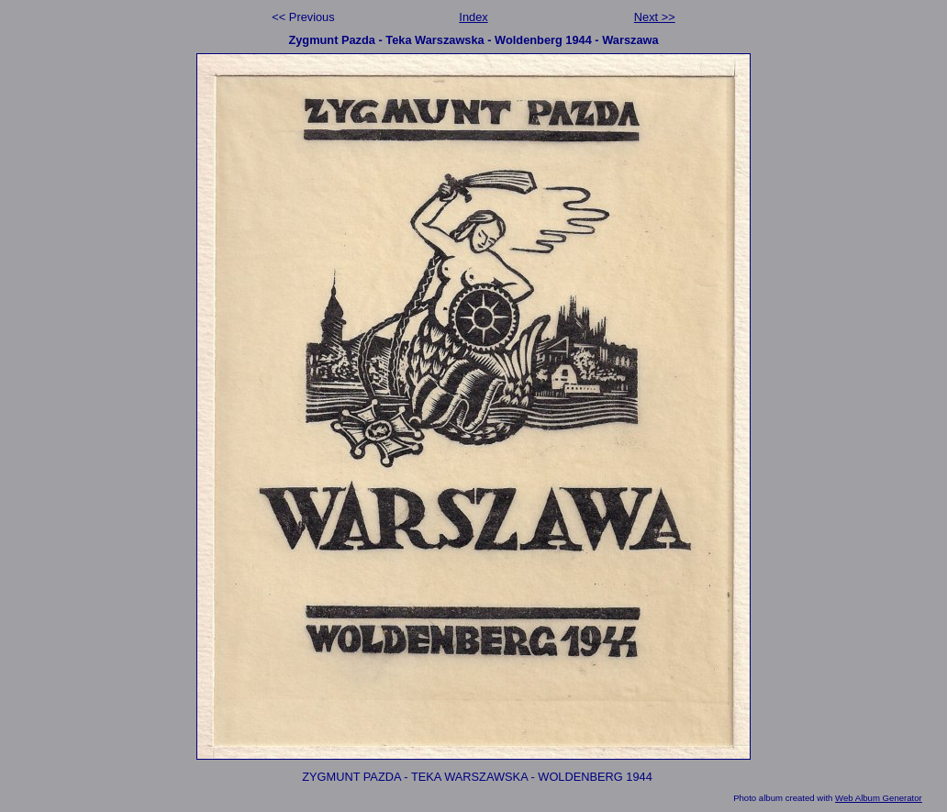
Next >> (654, 17)
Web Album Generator (878, 798)
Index (473, 17)
